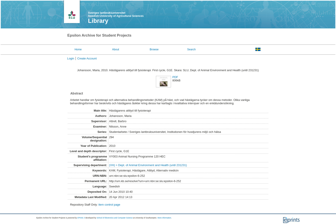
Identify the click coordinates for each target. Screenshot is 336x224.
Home (78, 49)
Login (70, 58)
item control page (109, 204)
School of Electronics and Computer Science (115, 218)
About (115, 49)
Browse (154, 49)
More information (164, 218)
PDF (175, 77)
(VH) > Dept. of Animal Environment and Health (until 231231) (148, 165)
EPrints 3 (81, 218)
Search (191, 49)
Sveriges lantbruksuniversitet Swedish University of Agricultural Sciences (115, 14)
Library (98, 21)
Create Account (87, 58)
